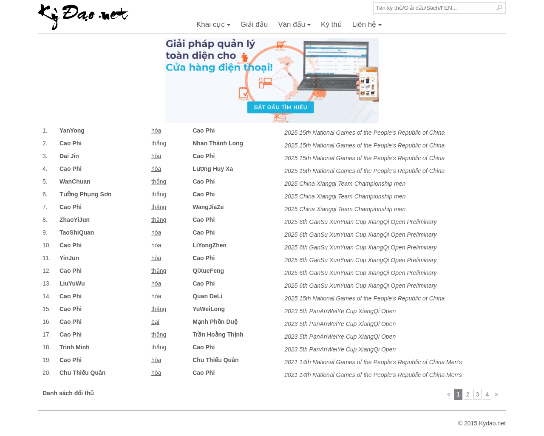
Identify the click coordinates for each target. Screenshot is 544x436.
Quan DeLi (207, 296)
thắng (158, 143)
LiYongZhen (210, 245)
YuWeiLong (209, 309)
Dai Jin (69, 156)
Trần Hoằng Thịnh (218, 334)
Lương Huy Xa (213, 168)
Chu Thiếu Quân (215, 360)
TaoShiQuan (77, 232)
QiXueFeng (208, 270)
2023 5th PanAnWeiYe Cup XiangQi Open (340, 311)
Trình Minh (75, 347)
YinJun (69, 258)
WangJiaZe (208, 207)
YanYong (72, 130)
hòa (156, 130)
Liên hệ (368, 26)
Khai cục (214, 26)
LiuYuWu (72, 283)
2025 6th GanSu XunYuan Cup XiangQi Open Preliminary (360, 221)
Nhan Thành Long (218, 143)
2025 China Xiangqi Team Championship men (344, 183)
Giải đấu (254, 24)
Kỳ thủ (331, 24)
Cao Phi (204, 130)
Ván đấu (295, 26)
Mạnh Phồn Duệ (215, 321)
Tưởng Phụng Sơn (85, 194)
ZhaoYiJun (75, 219)
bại (155, 321)
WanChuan (75, 181)
